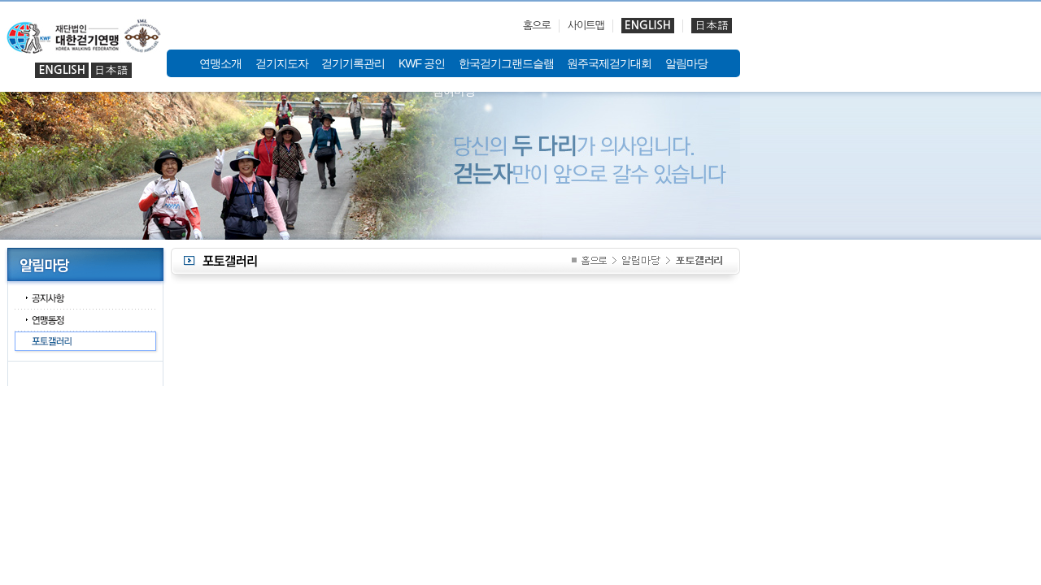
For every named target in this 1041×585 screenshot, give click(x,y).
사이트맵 (586, 25)
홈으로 (537, 25)
